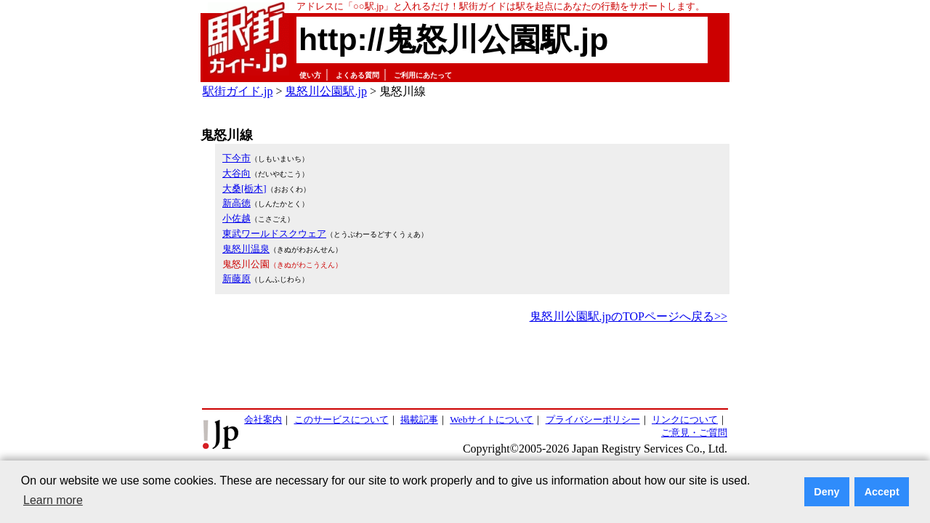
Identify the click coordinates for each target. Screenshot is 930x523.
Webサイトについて (491, 419)
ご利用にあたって (423, 75)
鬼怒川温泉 (246, 248)
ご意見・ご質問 (694, 432)
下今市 (236, 158)
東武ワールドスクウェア (274, 233)
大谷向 (236, 173)
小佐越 (236, 218)
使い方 (310, 75)
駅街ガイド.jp (237, 91)
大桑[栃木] (244, 188)
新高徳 (236, 203)
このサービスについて (341, 419)
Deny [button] (826, 492)
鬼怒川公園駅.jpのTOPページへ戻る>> (628, 316)
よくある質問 (357, 75)
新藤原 (236, 278)
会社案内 (263, 419)
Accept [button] (882, 492)
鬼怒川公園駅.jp (325, 91)
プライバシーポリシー (593, 419)
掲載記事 (419, 419)
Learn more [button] (53, 500)
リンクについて (685, 419)
